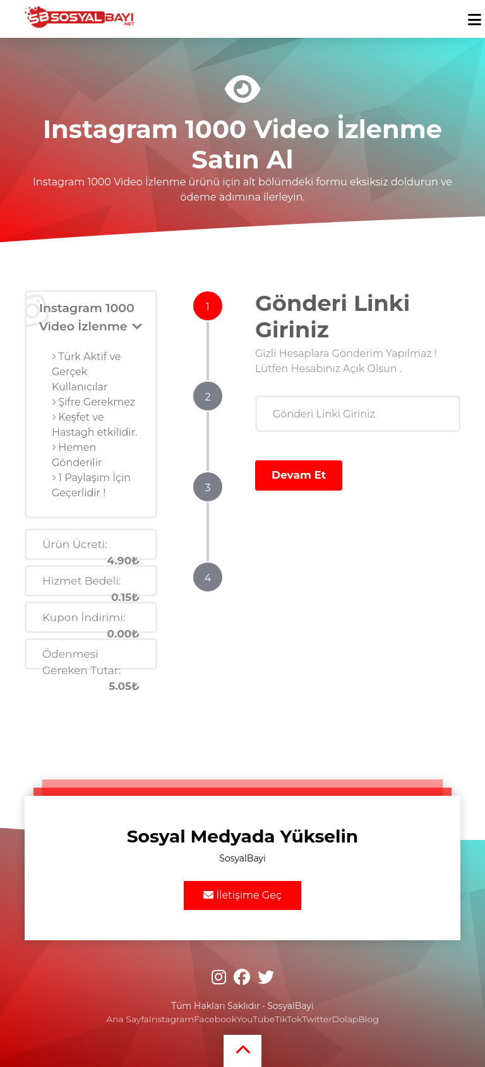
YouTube (256, 1019)
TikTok (288, 1019)
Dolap (345, 1019)
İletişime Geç (242, 895)
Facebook (215, 1019)
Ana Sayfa (127, 1019)
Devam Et (299, 475)
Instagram (171, 1019)
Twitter (317, 1019)
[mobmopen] (474, 14)
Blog (368, 1019)
